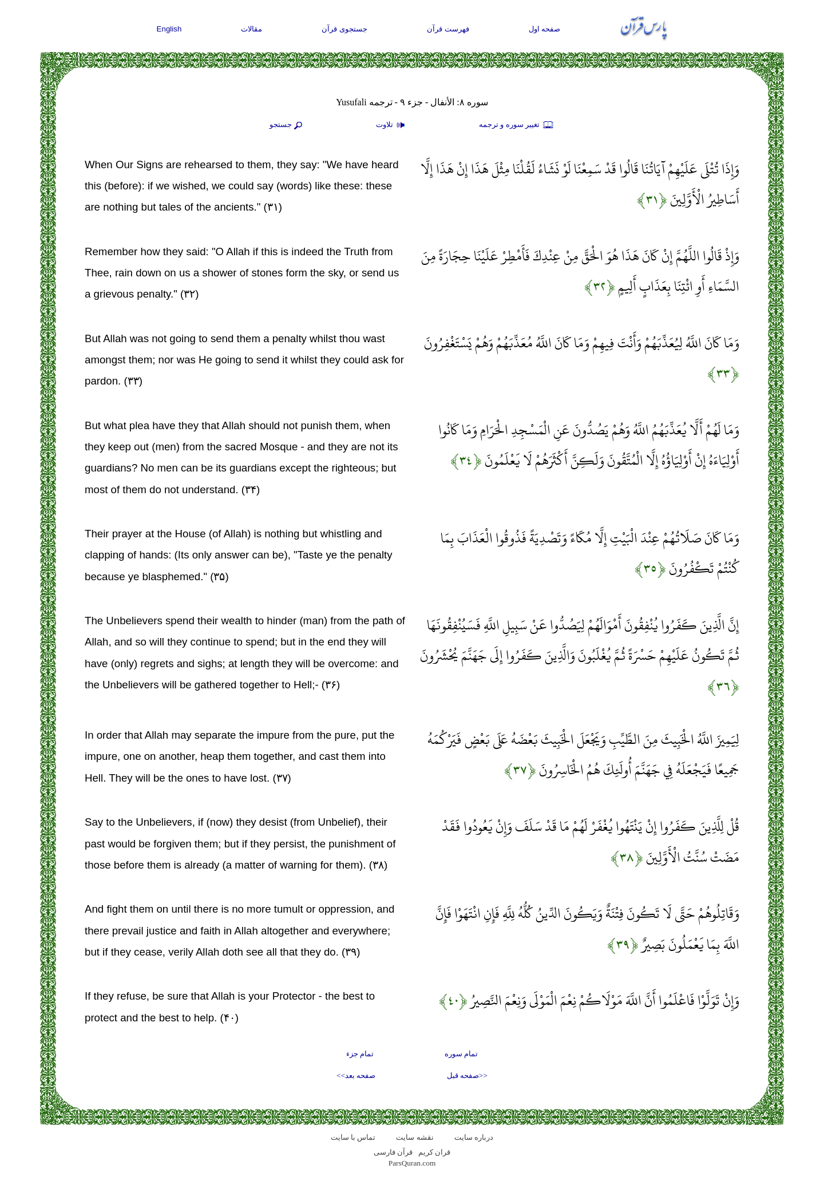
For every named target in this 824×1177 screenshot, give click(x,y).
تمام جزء (360, 1053)
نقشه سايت (414, 1137)
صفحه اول (545, 29)
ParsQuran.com (412, 1163)
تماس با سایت (353, 1137)
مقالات (251, 29)
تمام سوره (461, 1053)
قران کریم (434, 1152)
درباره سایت (473, 1137)
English (169, 29)
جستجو (287, 125)
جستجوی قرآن (344, 29)
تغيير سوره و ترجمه (516, 125)
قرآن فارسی (393, 1152)
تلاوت (392, 125)
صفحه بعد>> (355, 1075)
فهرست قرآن (448, 29)
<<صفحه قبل (467, 1075)
